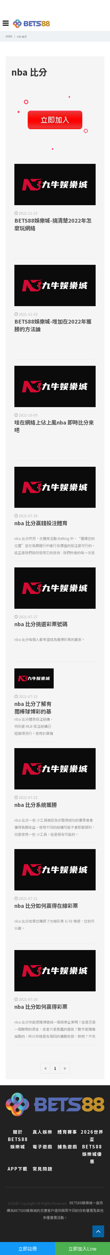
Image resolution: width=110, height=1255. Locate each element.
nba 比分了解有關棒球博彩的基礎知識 (33, 711)
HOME (9, 36)
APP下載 (18, 1169)
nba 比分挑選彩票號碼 (40, 624)
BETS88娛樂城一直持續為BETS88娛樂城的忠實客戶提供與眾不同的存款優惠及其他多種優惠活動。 (55, 1210)
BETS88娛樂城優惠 (92, 1153)
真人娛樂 (43, 1132)
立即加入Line (82, 1248)
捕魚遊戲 (67, 1146)
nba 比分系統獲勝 (35, 804)
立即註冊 (27, 1248)
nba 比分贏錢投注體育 (40, 523)
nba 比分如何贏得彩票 (40, 1006)
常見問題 (43, 1169)
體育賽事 (67, 1132)
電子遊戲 (43, 1146)
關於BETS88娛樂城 (18, 1139)
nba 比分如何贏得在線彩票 (46, 905)
